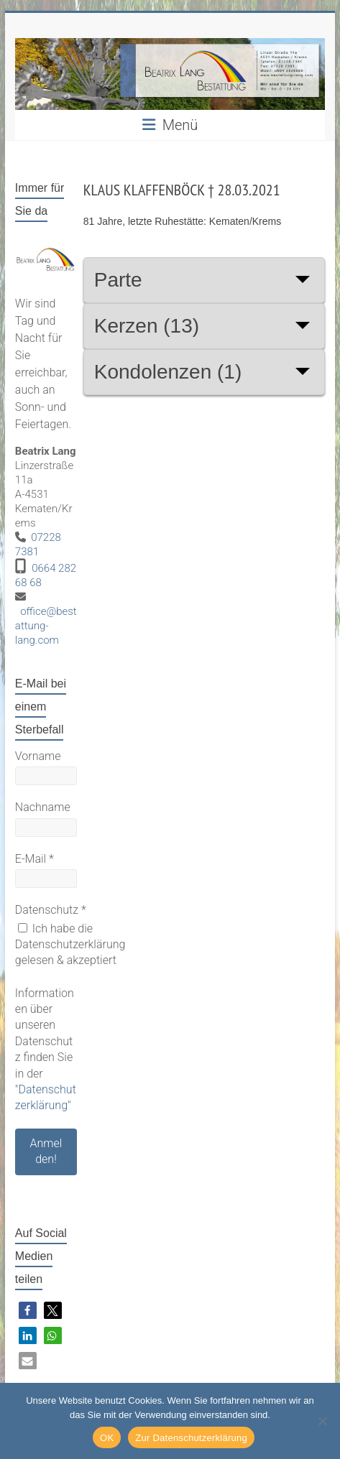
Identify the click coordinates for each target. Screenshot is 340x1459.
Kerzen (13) (146, 326)
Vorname (38, 756)
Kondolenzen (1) (168, 372)
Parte (118, 280)
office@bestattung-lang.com (46, 626)
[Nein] (322, 1421)
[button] (28, 1311)
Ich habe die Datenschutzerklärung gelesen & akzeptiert (70, 945)
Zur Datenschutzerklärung (191, 1437)
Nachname (42, 807)
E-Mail (34, 859)
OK (107, 1437)
